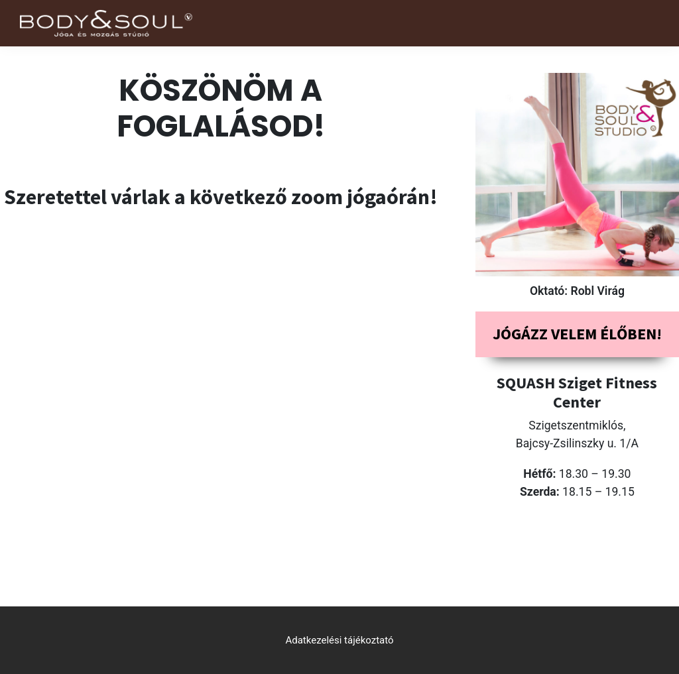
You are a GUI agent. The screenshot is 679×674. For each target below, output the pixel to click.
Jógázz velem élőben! (577, 333)
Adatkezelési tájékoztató (339, 640)
